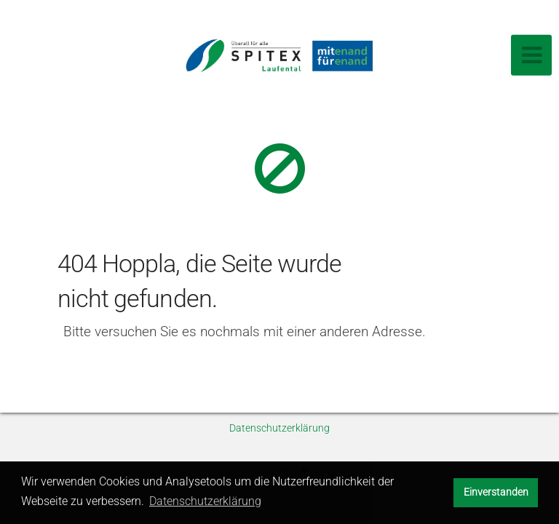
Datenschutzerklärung (279, 428)
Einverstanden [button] (496, 492)
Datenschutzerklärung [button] (205, 501)
